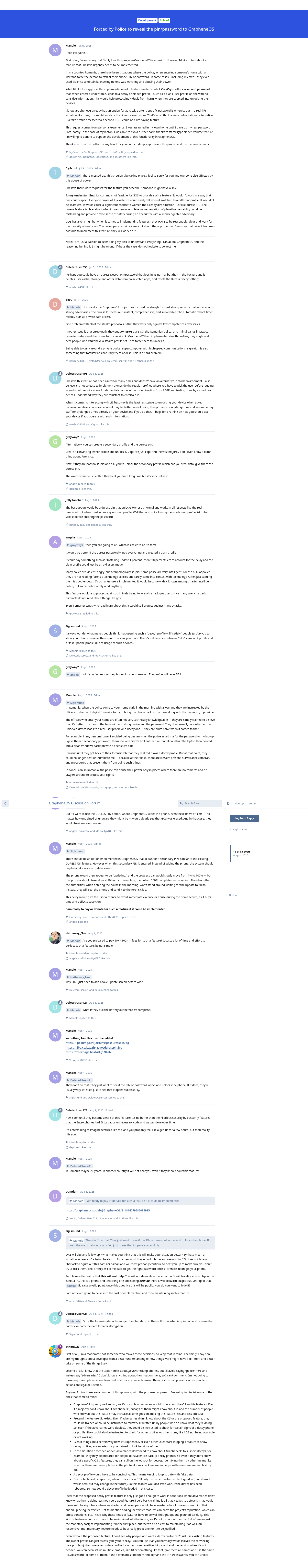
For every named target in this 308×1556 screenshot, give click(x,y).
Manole (75, 143)
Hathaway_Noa (80, 179)
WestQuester (79, 1240)
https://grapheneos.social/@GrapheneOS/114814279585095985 (108, 412)
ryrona (74, 1296)
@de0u (71, 488)
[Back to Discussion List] (5, 5)
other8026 (77, 1021)
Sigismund (77, 53)
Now (233, 97)
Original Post (238, 31)
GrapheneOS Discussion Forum (75, 5)
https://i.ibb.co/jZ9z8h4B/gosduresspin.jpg (94, 249)
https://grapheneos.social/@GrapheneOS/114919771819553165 (108, 823)
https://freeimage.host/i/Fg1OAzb (88, 254)
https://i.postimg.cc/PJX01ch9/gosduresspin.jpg (97, 245)
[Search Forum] (200, 5)
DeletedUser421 (81, 282)
